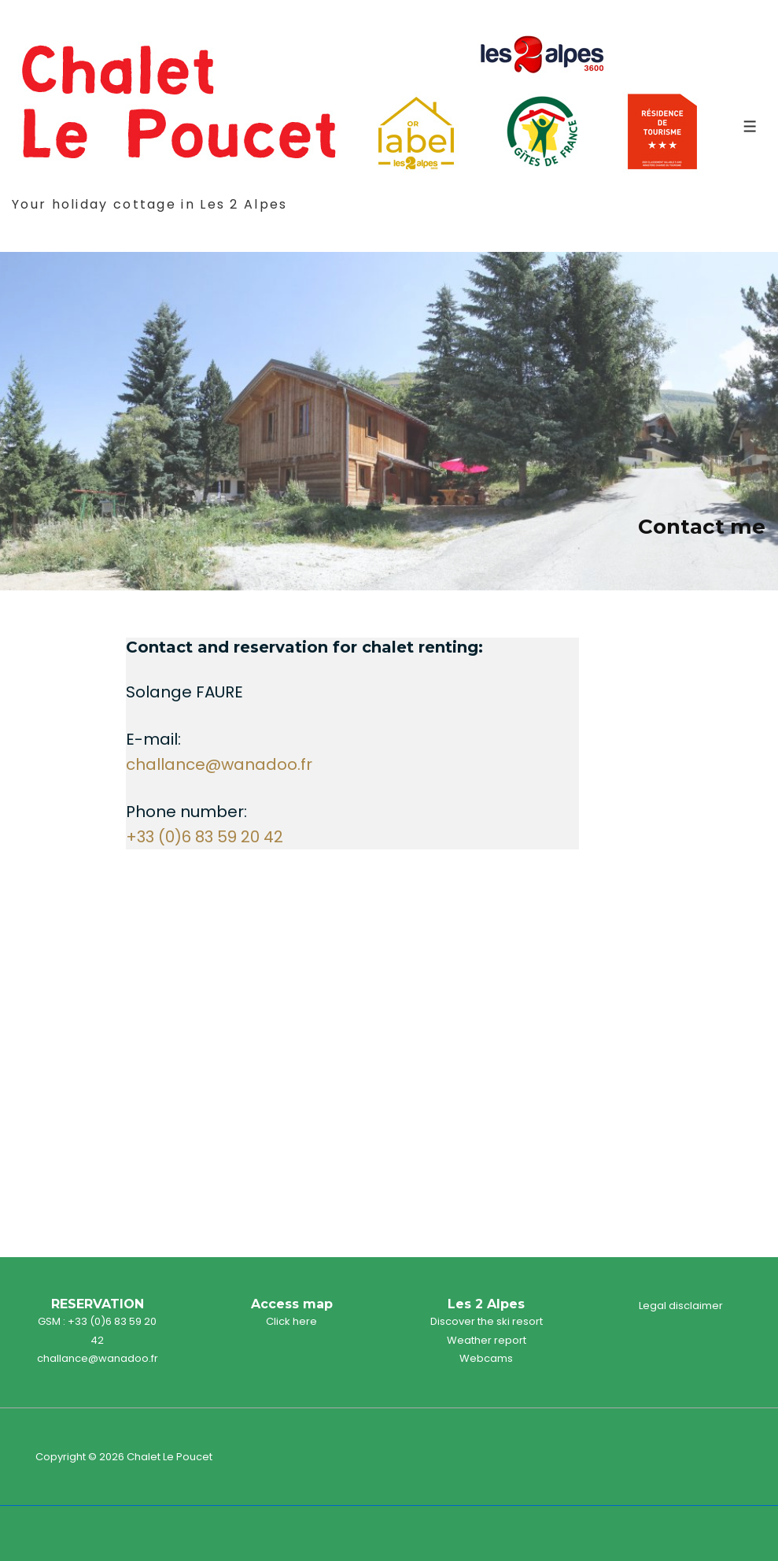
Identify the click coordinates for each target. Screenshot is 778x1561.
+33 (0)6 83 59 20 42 (204, 837)
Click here (291, 1321)
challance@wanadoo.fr (219, 764)
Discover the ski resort (486, 1321)
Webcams (486, 1358)
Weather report (486, 1340)
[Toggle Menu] (750, 126)
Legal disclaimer (681, 1305)
